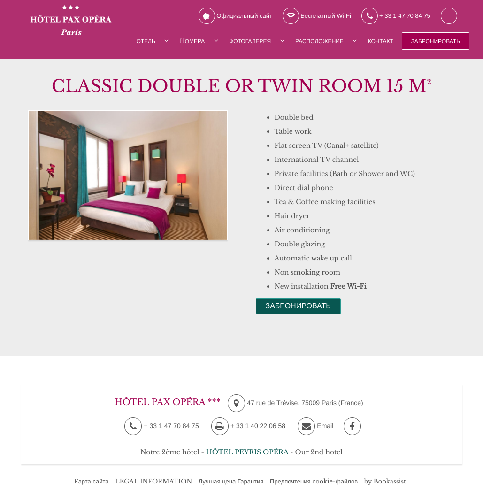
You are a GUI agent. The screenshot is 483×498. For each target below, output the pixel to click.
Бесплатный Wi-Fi (317, 16)
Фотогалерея (250, 41)
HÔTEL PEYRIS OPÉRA (247, 452)
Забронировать (435, 41)
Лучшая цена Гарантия (231, 481)
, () (295, 403)
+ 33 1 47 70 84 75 (395, 16)
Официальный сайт (235, 16)
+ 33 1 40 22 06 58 (248, 425)
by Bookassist (385, 481)
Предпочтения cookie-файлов (314, 481)
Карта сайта (92, 481)
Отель (145, 41)
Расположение (319, 41)
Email (315, 426)
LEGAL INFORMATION (153, 481)
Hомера (192, 41)
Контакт (380, 41)
